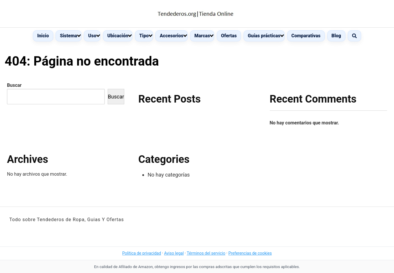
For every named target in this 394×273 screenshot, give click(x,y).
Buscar (14, 85)
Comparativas (305, 35)
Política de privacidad (141, 253)
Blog (336, 35)
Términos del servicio (206, 253)
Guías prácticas (264, 35)
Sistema (68, 35)
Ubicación (117, 35)
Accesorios (171, 35)
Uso (92, 35)
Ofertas (229, 35)
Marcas (202, 35)
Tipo (144, 35)
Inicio (43, 35)
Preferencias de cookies (250, 253)
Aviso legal (174, 253)
